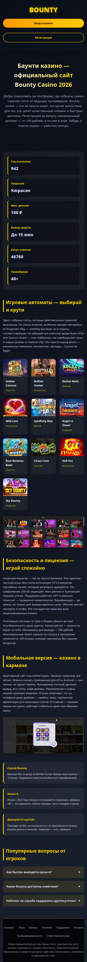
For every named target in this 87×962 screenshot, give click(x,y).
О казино (9, 927)
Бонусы (33, 927)
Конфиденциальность (29, 935)
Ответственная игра (58, 935)
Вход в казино (43, 23)
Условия (78, 927)
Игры (22, 927)
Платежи (47, 927)
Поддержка (62, 927)
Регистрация (43, 37)
